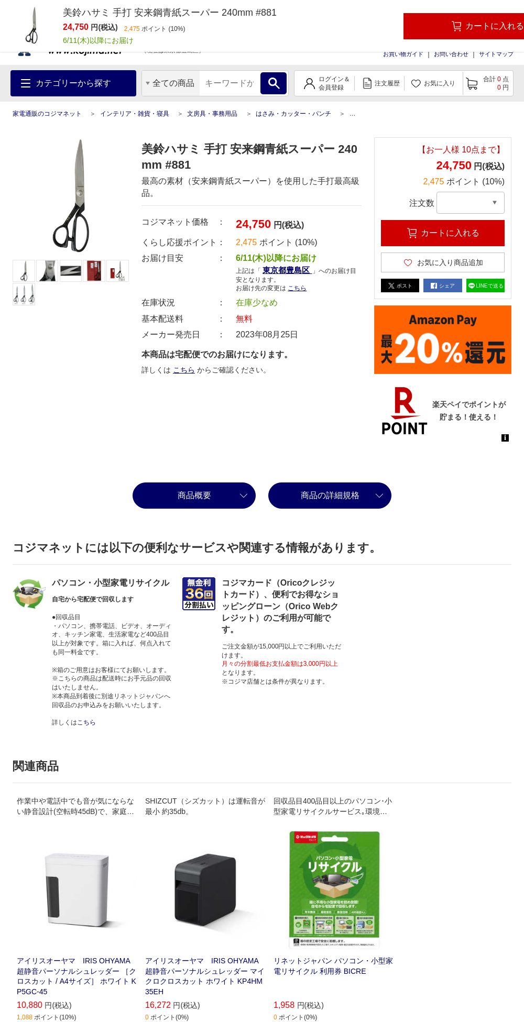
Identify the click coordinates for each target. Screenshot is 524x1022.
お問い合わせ (451, 54)
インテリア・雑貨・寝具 (134, 113)
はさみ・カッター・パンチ (293, 113)
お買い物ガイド (403, 54)
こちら (297, 288)
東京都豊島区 (287, 270)
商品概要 (194, 495)
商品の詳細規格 (330, 495)
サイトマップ (496, 54)
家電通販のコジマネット (47, 113)
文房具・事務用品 (212, 113)
